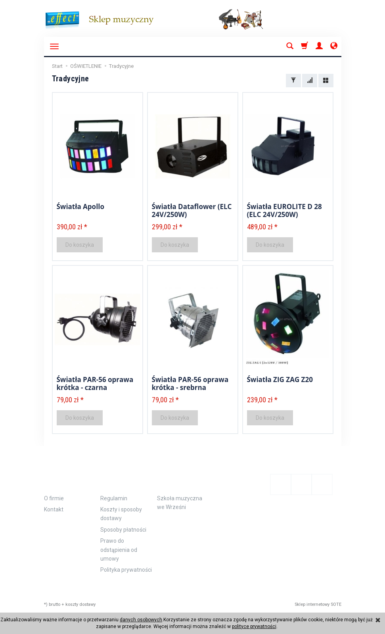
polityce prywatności (254, 626)
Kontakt (53, 509)
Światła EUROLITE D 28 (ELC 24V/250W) (284, 210)
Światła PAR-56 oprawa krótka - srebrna (190, 383)
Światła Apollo (81, 206)
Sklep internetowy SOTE (318, 604)
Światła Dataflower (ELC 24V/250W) (192, 210)
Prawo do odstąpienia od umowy (118, 550)
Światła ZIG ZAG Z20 (280, 379)
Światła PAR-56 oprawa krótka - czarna (95, 383)
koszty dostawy (80, 604)
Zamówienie (126, 478)
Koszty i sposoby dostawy (121, 513)
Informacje (70, 478)
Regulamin (113, 498)
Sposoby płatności (123, 529)
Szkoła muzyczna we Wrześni (179, 502)
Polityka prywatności (126, 570)
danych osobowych (141, 619)
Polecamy (179, 478)
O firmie (54, 498)
